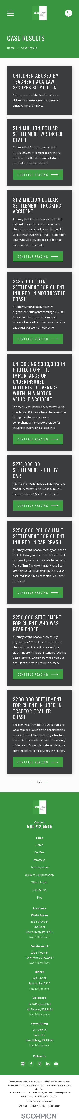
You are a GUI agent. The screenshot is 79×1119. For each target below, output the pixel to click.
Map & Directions (39, 937)
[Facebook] (31, 1063)
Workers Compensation (39, 875)
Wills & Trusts (39, 882)
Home (39, 845)
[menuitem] (23, 1106)
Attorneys (39, 860)
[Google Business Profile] (23, 1063)
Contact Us (39, 890)
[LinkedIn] (47, 1063)
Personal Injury (39, 867)
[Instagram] (39, 1063)
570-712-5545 (39, 826)
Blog (39, 897)
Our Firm (39, 852)
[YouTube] (56, 1063)
